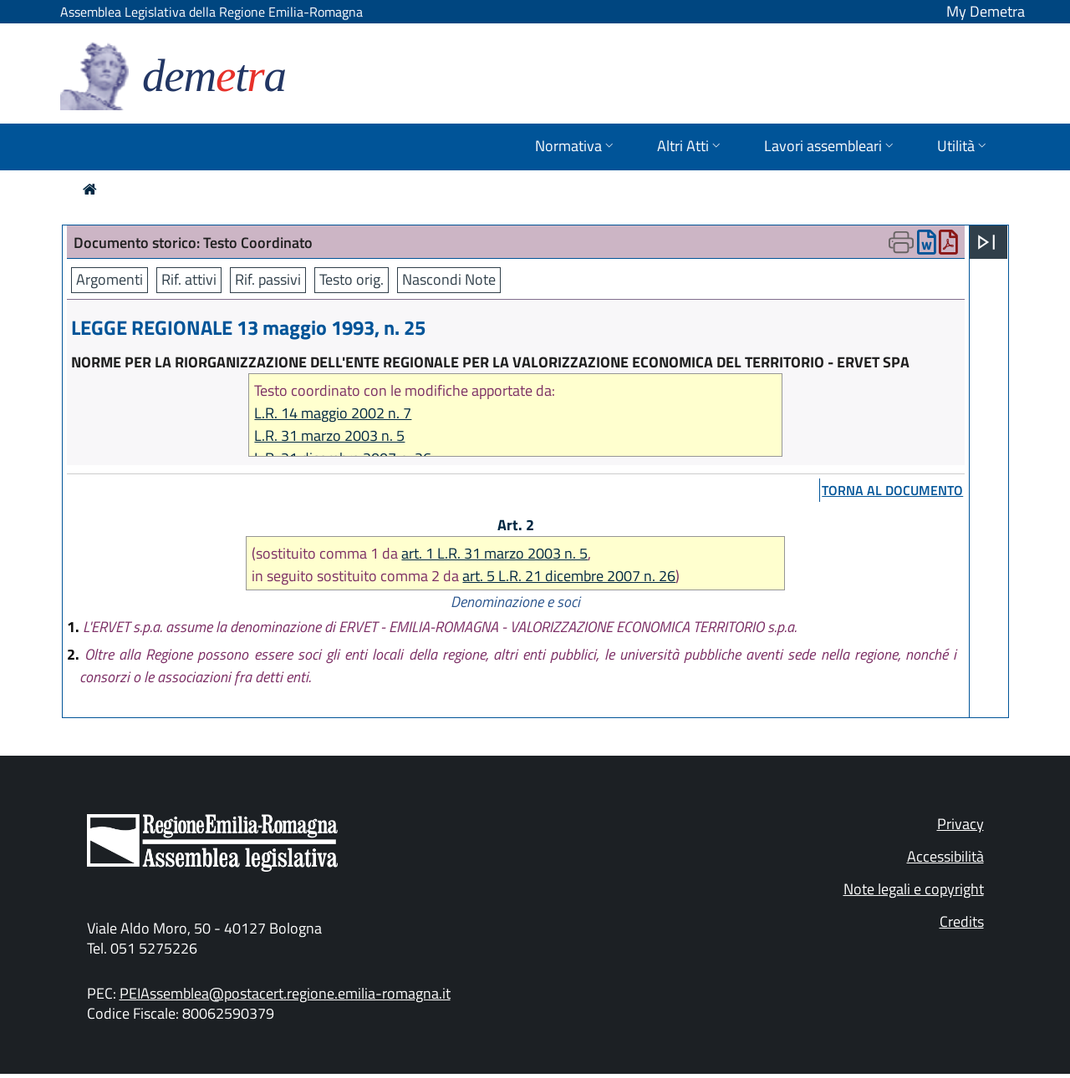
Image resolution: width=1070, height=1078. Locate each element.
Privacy (960, 823)
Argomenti (109, 279)
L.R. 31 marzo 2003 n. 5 (329, 435)
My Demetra (985, 11)
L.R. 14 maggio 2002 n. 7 (332, 413)
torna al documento (892, 490)
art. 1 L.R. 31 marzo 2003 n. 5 (494, 553)
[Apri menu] (986, 242)
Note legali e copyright (913, 889)
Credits (962, 921)
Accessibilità (945, 856)
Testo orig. (351, 279)
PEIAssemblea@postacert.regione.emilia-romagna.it (285, 993)
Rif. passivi (268, 279)
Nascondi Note (449, 279)
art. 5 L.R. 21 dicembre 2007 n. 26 (568, 575)
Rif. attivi (189, 279)
